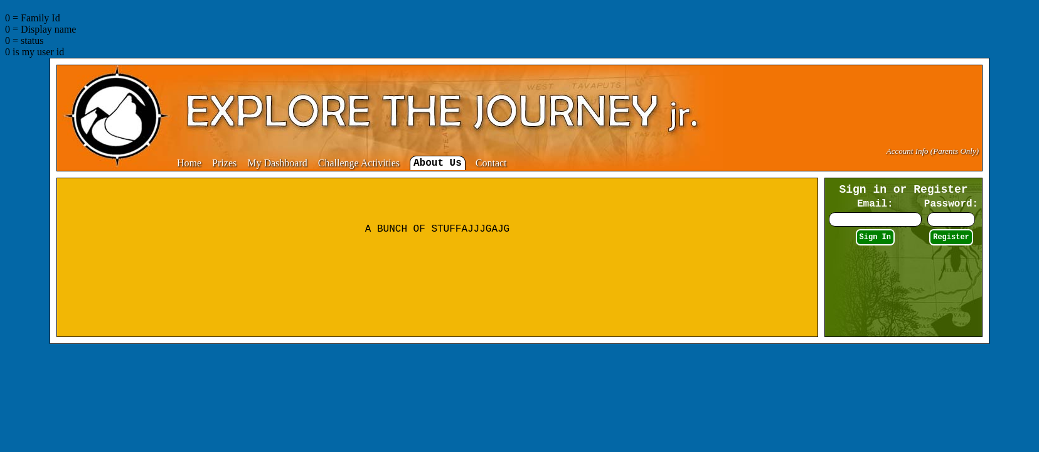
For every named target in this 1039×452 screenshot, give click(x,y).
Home (189, 163)
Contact (491, 163)
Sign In (875, 237)
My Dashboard (277, 163)
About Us (437, 163)
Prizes (224, 163)
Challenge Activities (359, 163)
